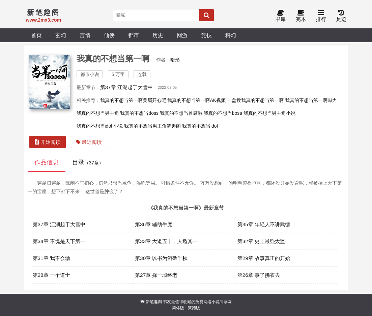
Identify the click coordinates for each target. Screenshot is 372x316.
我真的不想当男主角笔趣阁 (152, 126)
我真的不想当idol (200, 126)
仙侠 (109, 35)
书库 (281, 16)
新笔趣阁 (154, 301)
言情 (85, 35)
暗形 (175, 59)
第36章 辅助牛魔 (153, 224)
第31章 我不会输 (51, 258)
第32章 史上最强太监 (261, 241)
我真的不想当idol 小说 (100, 126)
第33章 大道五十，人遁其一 (166, 241)
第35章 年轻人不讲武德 (263, 224)
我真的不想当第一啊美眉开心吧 (133, 100)
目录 (88, 162)
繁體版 (194, 308)
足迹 (341, 16)
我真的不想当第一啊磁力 (311, 100)
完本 (301, 16)
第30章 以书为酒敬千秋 (161, 258)
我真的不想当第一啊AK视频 (196, 100)
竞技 (206, 35)
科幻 (230, 35)
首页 (36, 35)
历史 (157, 35)
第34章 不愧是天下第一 (59, 241)
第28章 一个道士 (51, 275)
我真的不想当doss (139, 113)
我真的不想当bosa (223, 113)
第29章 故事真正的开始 (263, 258)
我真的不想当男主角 (98, 113)
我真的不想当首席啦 (181, 113)
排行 (321, 16)
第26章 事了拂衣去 (258, 275)
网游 (182, 35)
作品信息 (46, 162)
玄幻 (60, 35)
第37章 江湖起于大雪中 (126, 87)
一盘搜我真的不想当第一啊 (255, 100)
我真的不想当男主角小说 (269, 113)
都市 (133, 35)
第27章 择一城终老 (156, 275)
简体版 (178, 308)
